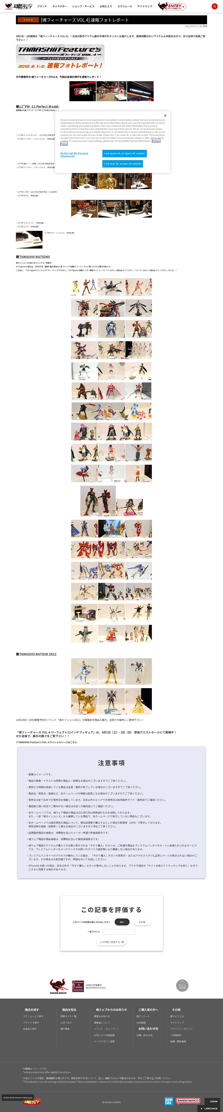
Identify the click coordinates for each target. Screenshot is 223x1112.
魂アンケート (143, 1016)
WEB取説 (141, 1022)
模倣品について (102, 1022)
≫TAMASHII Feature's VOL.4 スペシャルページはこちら (46, 742)
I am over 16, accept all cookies (122, 163)
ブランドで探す (31, 1022)
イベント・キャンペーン (106, 1028)
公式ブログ (66, 1022)
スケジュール (125, 6)
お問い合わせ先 (144, 1035)
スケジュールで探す (33, 1016)
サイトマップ (144, 6)
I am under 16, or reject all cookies (124, 153)
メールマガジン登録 (104, 1041)
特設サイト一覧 (68, 1016)
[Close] (165, 115)
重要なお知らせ (102, 1016)
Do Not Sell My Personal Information (18, 1097)
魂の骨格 (65, 1028)
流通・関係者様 (178, 1041)
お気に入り (106, 6)
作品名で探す (30, 1028)
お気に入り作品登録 (104, 1035)
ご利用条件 (176, 1035)
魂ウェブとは (177, 1016)
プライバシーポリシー (181, 1028)
